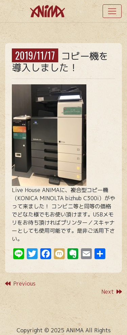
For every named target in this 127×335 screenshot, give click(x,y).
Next (111, 291)
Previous (20, 283)
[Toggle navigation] (112, 11)
